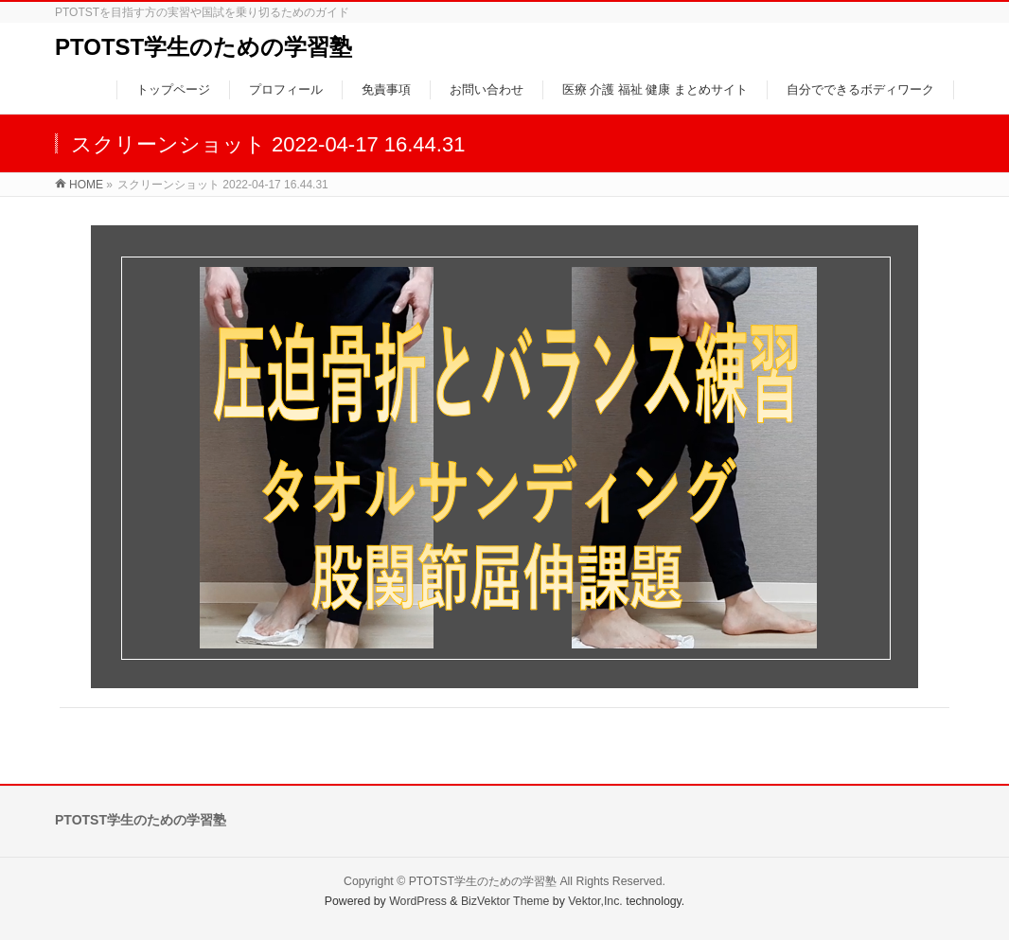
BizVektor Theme (505, 901)
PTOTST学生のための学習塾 (203, 47)
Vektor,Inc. (595, 901)
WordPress (418, 901)
